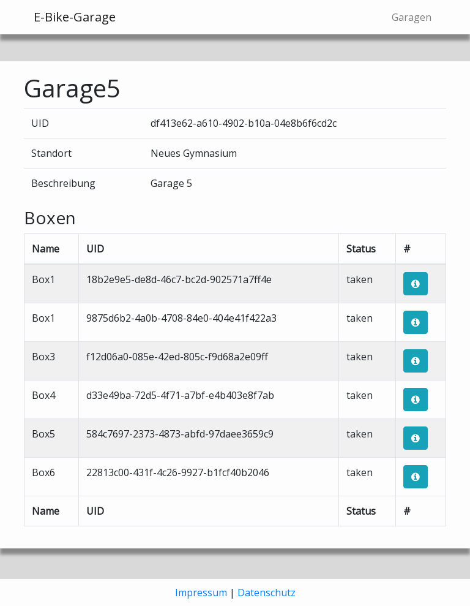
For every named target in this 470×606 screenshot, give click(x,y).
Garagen (411, 17)
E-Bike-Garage (75, 17)
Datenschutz (266, 592)
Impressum (201, 592)
